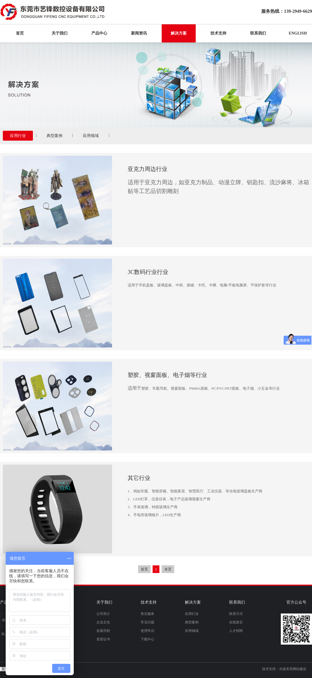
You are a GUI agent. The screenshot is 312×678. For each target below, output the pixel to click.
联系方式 (236, 614)
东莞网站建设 (296, 669)
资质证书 (103, 639)
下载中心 (147, 639)
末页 (168, 569)
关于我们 (60, 33)
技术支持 (218, 33)
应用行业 (18, 136)
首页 (20, 33)
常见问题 (147, 622)
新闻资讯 (139, 33)
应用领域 (91, 136)
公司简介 (103, 614)
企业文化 (103, 622)
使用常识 (147, 631)
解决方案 (179, 33)
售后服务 (147, 614)
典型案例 (54, 136)
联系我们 (258, 33)
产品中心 (99, 33)
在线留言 (236, 622)
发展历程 (103, 631)
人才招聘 (236, 631)
